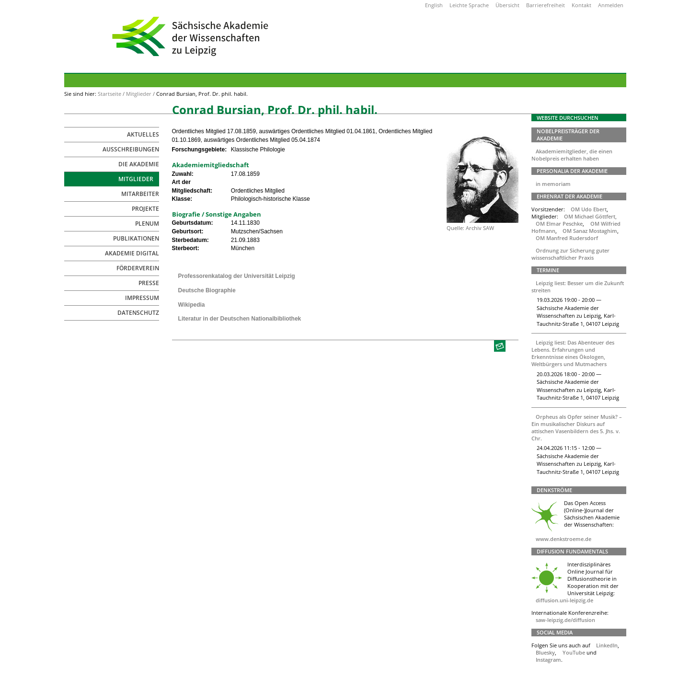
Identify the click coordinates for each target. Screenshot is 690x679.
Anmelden (610, 5)
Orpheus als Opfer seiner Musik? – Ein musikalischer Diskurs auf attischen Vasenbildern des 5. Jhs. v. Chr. (576, 427)
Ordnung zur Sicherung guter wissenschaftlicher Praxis (570, 254)
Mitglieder (138, 93)
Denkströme (554, 490)
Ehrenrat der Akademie (569, 196)
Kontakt (581, 5)
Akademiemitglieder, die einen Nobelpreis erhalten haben (572, 155)
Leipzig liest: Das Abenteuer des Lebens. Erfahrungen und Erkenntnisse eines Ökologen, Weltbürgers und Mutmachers (573, 353)
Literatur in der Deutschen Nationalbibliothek (239, 318)
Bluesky (545, 652)
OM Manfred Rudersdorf (567, 238)
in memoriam (553, 183)
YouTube (574, 652)
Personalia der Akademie (572, 170)
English (434, 5)
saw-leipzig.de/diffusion (565, 619)
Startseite (109, 93)
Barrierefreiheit (545, 5)
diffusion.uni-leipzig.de (564, 600)
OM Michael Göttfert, (590, 216)
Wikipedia (191, 304)
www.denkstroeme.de (563, 538)
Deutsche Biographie (207, 290)
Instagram (548, 659)
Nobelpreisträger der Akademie (568, 134)
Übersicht (507, 5)
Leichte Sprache (469, 5)
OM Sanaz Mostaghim (590, 230)
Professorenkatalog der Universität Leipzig (236, 276)
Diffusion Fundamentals (572, 551)
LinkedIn (607, 645)
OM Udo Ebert (589, 209)
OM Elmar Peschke (559, 223)
